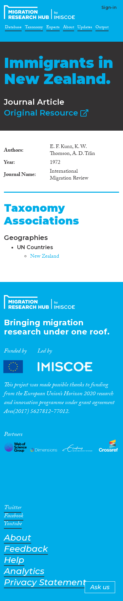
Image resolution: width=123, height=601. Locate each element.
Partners (53, 367)
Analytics (24, 571)
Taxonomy (34, 28)
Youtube (13, 525)
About (68, 28)
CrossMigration (40, 12)
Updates (84, 28)
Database (13, 28)
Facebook (13, 517)
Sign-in (108, 7)
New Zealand (44, 256)
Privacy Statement (45, 582)
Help (14, 560)
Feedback (26, 549)
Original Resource (46, 113)
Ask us (100, 587)
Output (102, 28)
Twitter (12, 509)
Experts (53, 28)
